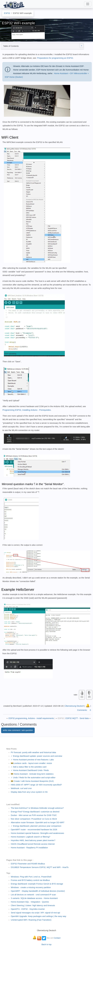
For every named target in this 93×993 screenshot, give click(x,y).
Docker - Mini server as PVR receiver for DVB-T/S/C (34, 815)
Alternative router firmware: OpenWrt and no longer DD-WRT (37, 822)
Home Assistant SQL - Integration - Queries (30, 902)
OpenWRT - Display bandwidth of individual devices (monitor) (38, 891)
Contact (57, 938)
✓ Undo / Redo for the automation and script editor (33, 777)
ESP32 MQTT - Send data (77, 718)
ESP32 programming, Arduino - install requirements (31, 718)
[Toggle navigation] (87, 4)
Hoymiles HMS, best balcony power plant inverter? (33, 840)
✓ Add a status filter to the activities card (28, 767)
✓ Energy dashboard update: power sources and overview (36, 756)
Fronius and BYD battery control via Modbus (30, 880)
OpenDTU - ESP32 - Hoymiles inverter (28, 909)
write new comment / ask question (18, 730)
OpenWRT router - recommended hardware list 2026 (34, 829)
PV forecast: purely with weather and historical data (33, 752)
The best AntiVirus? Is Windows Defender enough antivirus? (37, 808)
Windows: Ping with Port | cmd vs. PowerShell (31, 877)
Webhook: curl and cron (21, 788)
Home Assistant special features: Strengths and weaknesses (37, 833)
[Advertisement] (46, 968)
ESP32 (61, 718)
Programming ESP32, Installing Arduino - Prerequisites (26, 410)
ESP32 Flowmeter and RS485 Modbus (28, 864)
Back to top (47, 944)
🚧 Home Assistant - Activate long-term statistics (32, 774)
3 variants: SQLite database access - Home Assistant (34, 898)
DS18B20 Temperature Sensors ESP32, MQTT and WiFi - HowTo (40, 867)
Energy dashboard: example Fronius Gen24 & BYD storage (37, 884)
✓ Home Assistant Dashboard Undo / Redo (30, 770)
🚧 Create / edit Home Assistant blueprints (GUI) (32, 781)
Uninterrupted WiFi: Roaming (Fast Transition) (31, 920)
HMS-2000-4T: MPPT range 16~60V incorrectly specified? (36, 785)
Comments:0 (84, 710)
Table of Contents (43, 45)
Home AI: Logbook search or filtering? (30, 837)
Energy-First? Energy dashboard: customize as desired (35, 812)
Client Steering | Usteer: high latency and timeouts (33, 905)
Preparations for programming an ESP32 (55, 58)
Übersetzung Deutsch (74, 706)
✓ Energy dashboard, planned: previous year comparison (36, 826)
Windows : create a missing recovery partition (31, 887)
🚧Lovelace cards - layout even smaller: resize (31, 763)
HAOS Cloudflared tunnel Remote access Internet (33, 844)
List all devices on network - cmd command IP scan (33, 895)
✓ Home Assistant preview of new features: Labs (32, 760)
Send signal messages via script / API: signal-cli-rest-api (35, 913)
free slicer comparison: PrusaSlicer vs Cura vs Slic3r (34, 819)
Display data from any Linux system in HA (29, 792)
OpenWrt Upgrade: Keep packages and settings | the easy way (38, 916)
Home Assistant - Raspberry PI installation (29, 847)
